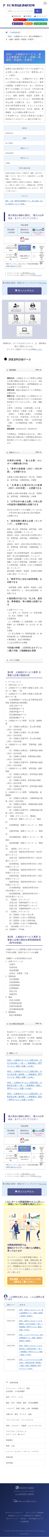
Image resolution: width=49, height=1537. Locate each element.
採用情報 (24, 1522)
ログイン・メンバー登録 (37, 20)
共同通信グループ (35, 1519)
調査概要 (25, 369)
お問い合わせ (40, 24)
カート (28, 24)
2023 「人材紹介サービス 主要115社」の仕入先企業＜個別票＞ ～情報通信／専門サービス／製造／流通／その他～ (24, 1074)
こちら (18, 179)
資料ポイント (25, 452)
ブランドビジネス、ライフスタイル (19, 1420)
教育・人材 (9, 201)
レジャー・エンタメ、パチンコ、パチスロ (22, 1451)
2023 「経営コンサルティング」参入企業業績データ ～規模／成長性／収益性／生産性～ (31, 1313)
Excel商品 (40, 230)
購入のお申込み (24, 290)
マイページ (17, 24)
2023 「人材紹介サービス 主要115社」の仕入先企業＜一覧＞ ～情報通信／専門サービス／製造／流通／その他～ (24, 1063)
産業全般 (9, 1457)
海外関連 (9, 1463)
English (16, 16)
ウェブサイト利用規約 (35, 1513)
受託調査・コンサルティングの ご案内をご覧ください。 (25, 1280)
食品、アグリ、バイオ (14, 1397)
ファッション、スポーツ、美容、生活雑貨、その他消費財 (18, 1389)
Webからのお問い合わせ (24, 1501)
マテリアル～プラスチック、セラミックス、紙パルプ (17, 1432)
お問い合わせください (14, 266)
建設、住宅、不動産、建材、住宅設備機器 (22, 1403)
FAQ (22, 1519)
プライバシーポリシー (14, 1513)
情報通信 (9, 1440)
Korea (27, 16)
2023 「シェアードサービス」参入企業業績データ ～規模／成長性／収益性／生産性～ (31, 1338)
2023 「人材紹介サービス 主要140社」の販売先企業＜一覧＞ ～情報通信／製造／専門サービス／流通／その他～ (24, 1085)
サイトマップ (40, 16)
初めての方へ (19, 20)
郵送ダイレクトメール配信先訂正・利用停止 (24, 1516)
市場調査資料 (15, 32)
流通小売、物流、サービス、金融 (18, 1414)
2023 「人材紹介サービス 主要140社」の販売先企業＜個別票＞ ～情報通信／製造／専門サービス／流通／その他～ (24, 1097)
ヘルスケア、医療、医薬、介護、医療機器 (22, 1408)
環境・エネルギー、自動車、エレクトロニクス (24, 1426)
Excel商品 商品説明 (25, 1023)
